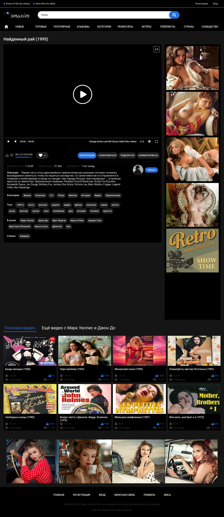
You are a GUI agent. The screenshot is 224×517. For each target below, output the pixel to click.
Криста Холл (41, 226)
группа (35, 211)
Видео (98, 195)
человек (94, 211)
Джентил (57, 226)
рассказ (43, 205)
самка (104, 205)
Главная (6, 26)
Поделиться (127, 155)
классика (91, 205)
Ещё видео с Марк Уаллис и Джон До (78, 327)
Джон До (43, 220)
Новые (19, 26)
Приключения (113, 195)
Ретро (61, 195)
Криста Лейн (77, 220)
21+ (51, 195)
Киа (68, 226)
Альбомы (83, 26)
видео (67, 205)
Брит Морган (59, 220)
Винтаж (73, 195)
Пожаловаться (107, 155)
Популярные (62, 26)
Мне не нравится (11, 155)
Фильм (27, 195)
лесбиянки (58, 211)
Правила (149, 494)
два (71, 211)
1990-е (20, 205)
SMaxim (151, 170)
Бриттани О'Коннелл (19, 226)
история (81, 211)
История (85, 195)
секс (46, 211)
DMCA (167, 494)
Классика (40, 195)
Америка (24, 236)
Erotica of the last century (18, 3)
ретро (12, 211)
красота (107, 211)
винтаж (24, 211)
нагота (115, 205)
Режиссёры (125, 26)
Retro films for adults (45, 3)
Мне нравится (7, 155)
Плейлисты (167, 26)
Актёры (146, 26)
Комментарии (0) (148, 155)
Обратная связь (124, 494)
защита (55, 205)
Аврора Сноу (95, 220)
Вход (215, 3)
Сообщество (210, 26)
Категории (104, 26)
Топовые (41, 26)
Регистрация (201, 3)
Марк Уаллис (27, 220)
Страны (189, 26)
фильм (78, 205)
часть (31, 205)
